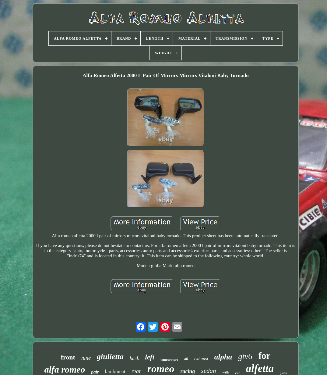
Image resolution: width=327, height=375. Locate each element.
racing (187, 371)
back (134, 358)
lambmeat (115, 371)
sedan (208, 370)
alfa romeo (64, 369)
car (237, 373)
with (225, 372)
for (264, 355)
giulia (283, 373)
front (68, 357)
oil (186, 359)
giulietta (110, 356)
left (149, 357)
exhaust (201, 358)
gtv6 (245, 356)
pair (95, 372)
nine (86, 358)
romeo (160, 368)
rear (136, 371)
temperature (169, 359)
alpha (223, 357)
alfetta (260, 368)
